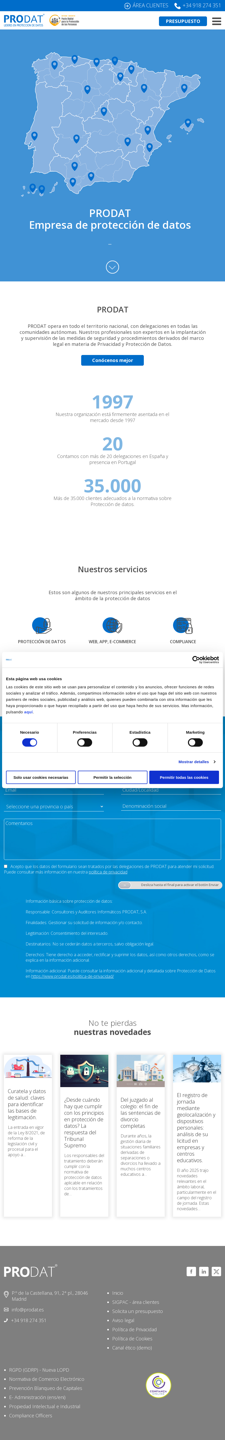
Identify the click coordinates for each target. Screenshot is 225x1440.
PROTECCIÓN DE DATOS (42, 641)
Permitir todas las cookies (184, 777)
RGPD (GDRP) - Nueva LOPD (39, 1370)
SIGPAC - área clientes (135, 1302)
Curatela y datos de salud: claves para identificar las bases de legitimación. (27, 1104)
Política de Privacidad (134, 1329)
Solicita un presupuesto (137, 1311)
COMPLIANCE (183, 641)
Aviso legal (123, 1320)
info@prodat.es (28, 1309)
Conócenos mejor (112, 360)
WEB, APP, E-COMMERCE (112, 641)
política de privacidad (108, 872)
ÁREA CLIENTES (150, 5)
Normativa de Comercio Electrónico (46, 1379)
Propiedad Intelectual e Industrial (44, 1406)
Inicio (117, 1293)
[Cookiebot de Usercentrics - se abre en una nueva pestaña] (196, 660)
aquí (28, 712)
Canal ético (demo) (132, 1348)
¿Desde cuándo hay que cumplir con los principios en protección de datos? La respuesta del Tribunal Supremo (84, 1122)
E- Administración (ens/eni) (37, 1397)
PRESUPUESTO (183, 21)
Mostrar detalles (194, 761)
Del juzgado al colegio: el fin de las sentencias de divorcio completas (141, 1112)
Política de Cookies (132, 1338)
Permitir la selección (112, 777)
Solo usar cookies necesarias (40, 777)
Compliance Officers (30, 1415)
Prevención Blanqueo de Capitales (45, 1388)
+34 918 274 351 (202, 5)
